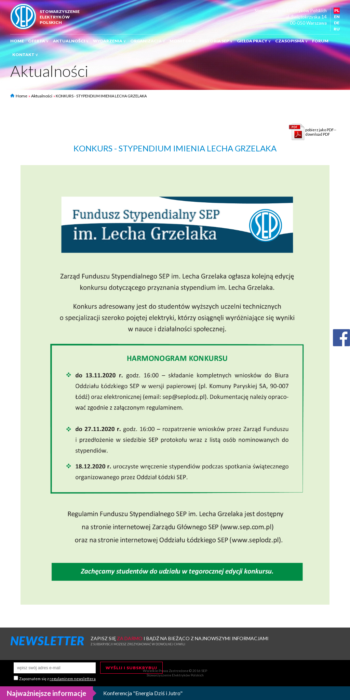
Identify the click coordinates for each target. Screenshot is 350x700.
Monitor (183, 40)
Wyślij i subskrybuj (131, 667)
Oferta (38, 40)
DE (336, 22)
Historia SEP (216, 40)
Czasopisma (291, 40)
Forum (320, 40)
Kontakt (25, 54)
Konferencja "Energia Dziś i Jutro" (143, 693)
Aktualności (71, 40)
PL (336, 10)
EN (337, 16)
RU (337, 28)
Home (17, 40)
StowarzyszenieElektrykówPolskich (60, 17)
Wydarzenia (109, 40)
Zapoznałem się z (57, 678)
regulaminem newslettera (73, 678)
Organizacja (147, 40)
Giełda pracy (254, 40)
